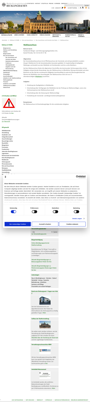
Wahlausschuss (64, 40)
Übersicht (40, 400)
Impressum (48, 400)
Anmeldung (5, 133)
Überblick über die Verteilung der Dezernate (44, 338)
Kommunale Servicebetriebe (10, 155)
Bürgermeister (7, 53)
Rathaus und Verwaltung (10, 50)
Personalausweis (7, 164)
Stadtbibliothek (6, 170)
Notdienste (5, 160)
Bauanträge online (7, 141)
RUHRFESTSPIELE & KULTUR (70, 35)
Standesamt (6, 72)
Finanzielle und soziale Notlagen (41, 286)
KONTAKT (37, 3)
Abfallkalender (6, 130)
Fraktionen (8, 63)
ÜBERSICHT (64, 3)
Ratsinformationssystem (12, 61)
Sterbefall (34, 280)
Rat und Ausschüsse (27, 40)
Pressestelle (6, 74)
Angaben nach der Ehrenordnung (10, 67)
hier (12, 113)
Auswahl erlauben (45, 224)
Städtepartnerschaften (9, 85)
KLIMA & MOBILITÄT (32, 35)
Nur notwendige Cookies (18, 224)
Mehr (44, 313)
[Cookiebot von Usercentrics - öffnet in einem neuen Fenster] (77, 176)
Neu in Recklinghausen (38, 278)
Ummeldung (5, 172)
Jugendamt (5, 153)
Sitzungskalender (10, 65)
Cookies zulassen (72, 224)
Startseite (4, 40)
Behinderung (35, 282)
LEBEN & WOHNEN (19, 35)
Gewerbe (46, 280)
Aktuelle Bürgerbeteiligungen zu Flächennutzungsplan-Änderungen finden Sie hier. (43, 268)
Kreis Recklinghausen (8, 158)
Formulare (5, 147)
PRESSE (51, 3)
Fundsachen (5, 149)
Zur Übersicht (6, 121)
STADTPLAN (44, 3)
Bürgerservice (7, 48)
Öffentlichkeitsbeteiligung (10, 70)
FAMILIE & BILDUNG (45, 35)
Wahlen (5, 52)
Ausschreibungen (8, 76)
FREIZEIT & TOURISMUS (81, 35)
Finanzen (5, 82)
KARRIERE (57, 3)
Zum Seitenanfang (17, 400)
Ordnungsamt (6, 162)
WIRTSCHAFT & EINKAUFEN (56, 35)
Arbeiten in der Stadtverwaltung (12, 78)
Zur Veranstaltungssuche (38, 234)
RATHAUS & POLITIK (6, 35)
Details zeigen (77, 218)
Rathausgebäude (7, 80)
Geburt (54, 278)
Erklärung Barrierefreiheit (79, 400)
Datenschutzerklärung (62, 400)
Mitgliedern (38, 76)
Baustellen (5, 143)
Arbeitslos (43, 282)
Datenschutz (6, 87)
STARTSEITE (30, 3)
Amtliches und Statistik (9, 84)
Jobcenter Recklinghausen (10, 151)
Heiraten (48, 278)
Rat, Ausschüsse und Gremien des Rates (46, 40)
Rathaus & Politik (14, 40)
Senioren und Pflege (37, 284)
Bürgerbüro (5, 145)
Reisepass (5, 168)
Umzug (40, 280)
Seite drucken (30, 400)
